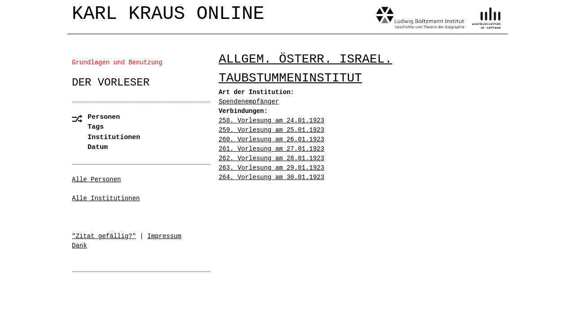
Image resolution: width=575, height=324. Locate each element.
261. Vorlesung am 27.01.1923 (271, 149)
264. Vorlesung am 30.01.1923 (271, 177)
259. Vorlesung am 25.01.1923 (271, 130)
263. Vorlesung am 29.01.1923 (271, 167)
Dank (79, 245)
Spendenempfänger (249, 101)
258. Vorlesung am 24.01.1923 (271, 120)
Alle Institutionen (106, 198)
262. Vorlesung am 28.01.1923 (271, 158)
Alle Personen (96, 179)
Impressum (164, 236)
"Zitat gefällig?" (104, 236)
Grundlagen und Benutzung (117, 62)
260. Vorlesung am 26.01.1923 (271, 139)
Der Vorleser (111, 82)
